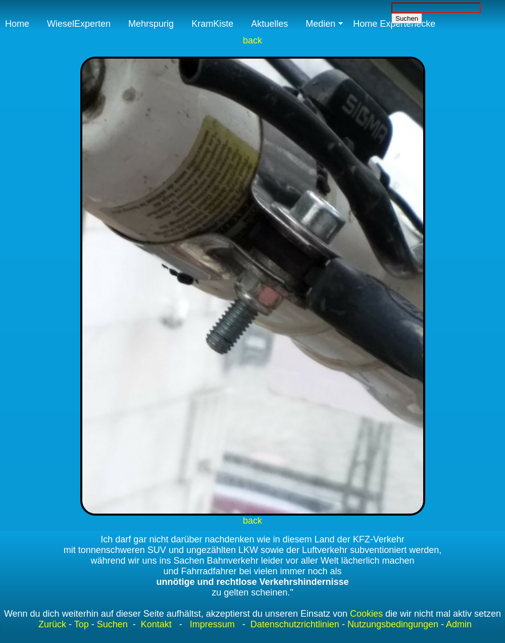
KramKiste (212, 24)
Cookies (366, 614)
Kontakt (156, 624)
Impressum (212, 624)
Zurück (52, 624)
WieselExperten (79, 24)
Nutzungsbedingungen (392, 624)
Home (17, 24)
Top (81, 624)
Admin (459, 624)
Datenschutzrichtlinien (293, 624)
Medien (320, 24)
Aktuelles (269, 24)
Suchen (112, 624)
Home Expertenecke (394, 24)
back (252, 40)
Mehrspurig (151, 24)
